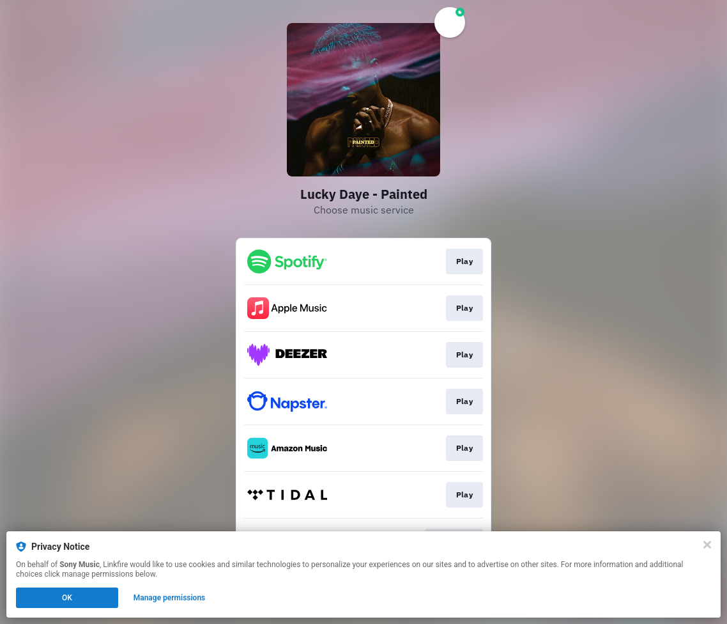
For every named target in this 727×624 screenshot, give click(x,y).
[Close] (707, 544)
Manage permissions (170, 597)
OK (67, 597)
